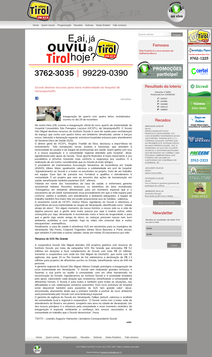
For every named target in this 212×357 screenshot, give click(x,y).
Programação (64, 25)
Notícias (97, 337)
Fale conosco (119, 25)
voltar (128, 322)
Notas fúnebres (113, 337)
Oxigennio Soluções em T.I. (111, 352)
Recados (78, 25)
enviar (174, 245)
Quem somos (48, 25)
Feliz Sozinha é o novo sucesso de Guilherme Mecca (156, 52)
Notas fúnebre (103, 25)
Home (36, 25)
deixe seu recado (166, 203)
